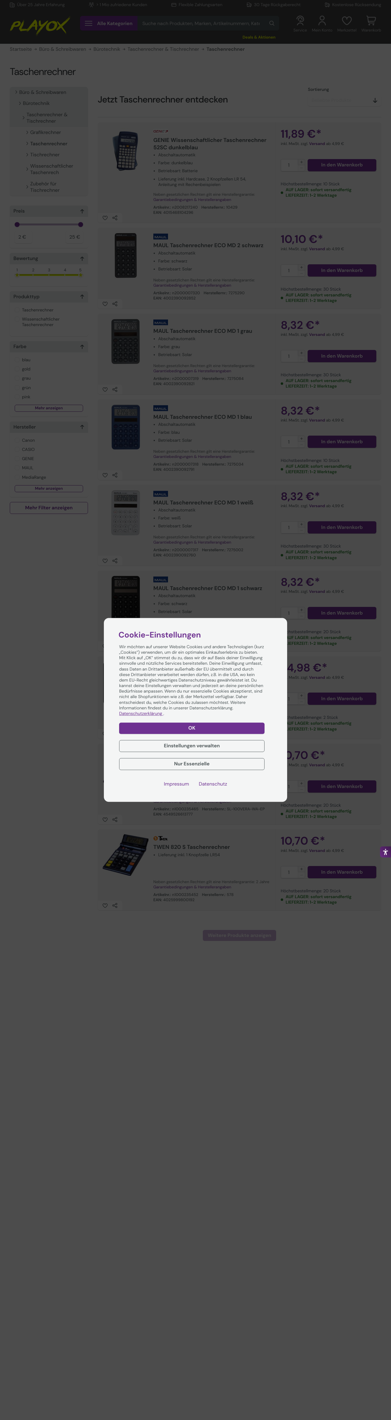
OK (192, 728)
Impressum (176, 784)
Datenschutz (213, 784)
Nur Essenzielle (192, 763)
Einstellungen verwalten (192, 745)
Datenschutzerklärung (141, 713)
